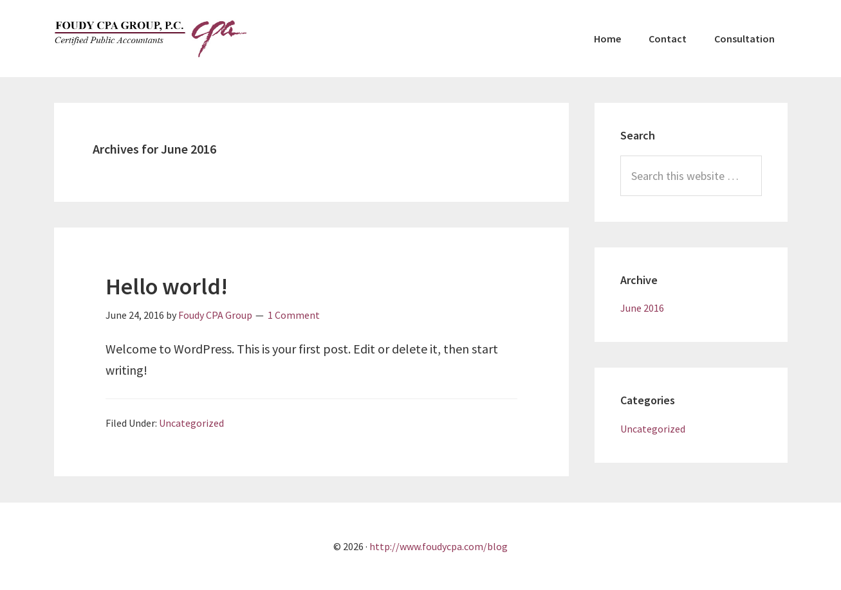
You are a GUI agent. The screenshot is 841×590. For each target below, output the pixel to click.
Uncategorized (191, 422)
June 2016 (642, 307)
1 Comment (294, 314)
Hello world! (167, 286)
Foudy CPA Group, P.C (150, 38)
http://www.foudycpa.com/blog (438, 546)
